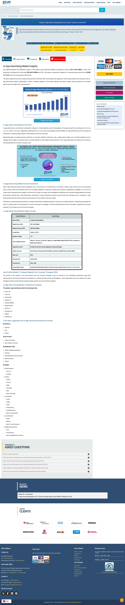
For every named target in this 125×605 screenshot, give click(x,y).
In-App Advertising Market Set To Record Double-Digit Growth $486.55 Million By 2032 (45, 496)
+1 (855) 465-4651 (19, 560)
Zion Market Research (75, 602)
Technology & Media (12, 16)
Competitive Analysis (102, 120)
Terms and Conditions (80, 567)
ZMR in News (78, 573)
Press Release (101, 2)
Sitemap (77, 559)
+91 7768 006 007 (11, 572)
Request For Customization (73, 267)
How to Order (78, 551)
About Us (77, 565)
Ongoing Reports (89, 2)
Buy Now (109, 74)
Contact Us (77, 569)
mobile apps (16, 131)
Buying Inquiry (32, 59)
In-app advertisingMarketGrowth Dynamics (107, 111)
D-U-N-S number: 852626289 (109, 567)
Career (76, 575)
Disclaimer (77, 553)
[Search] (102, 10)
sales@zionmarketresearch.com (13, 584)
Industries (67, 2)
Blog (108, 2)
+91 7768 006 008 (21, 572)
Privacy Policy (78, 571)
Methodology (44, 59)
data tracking (40, 131)
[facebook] (8, 593)
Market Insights (101, 106)
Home (60, 2)
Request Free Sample (58, 59)
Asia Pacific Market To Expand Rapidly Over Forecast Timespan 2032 (108, 117)
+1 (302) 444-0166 (8, 558)
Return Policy (78, 557)
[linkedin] (12, 593)
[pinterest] (16, 593)
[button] (46, 454)
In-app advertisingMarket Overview (105, 109)
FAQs (76, 555)
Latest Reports (77, 2)
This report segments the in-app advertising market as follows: (108, 123)
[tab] (46, 454)
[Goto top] (122, 600)
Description (6, 59)
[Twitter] (3, 593)
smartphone (85, 189)
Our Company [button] (117, 2)
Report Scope (100, 113)
